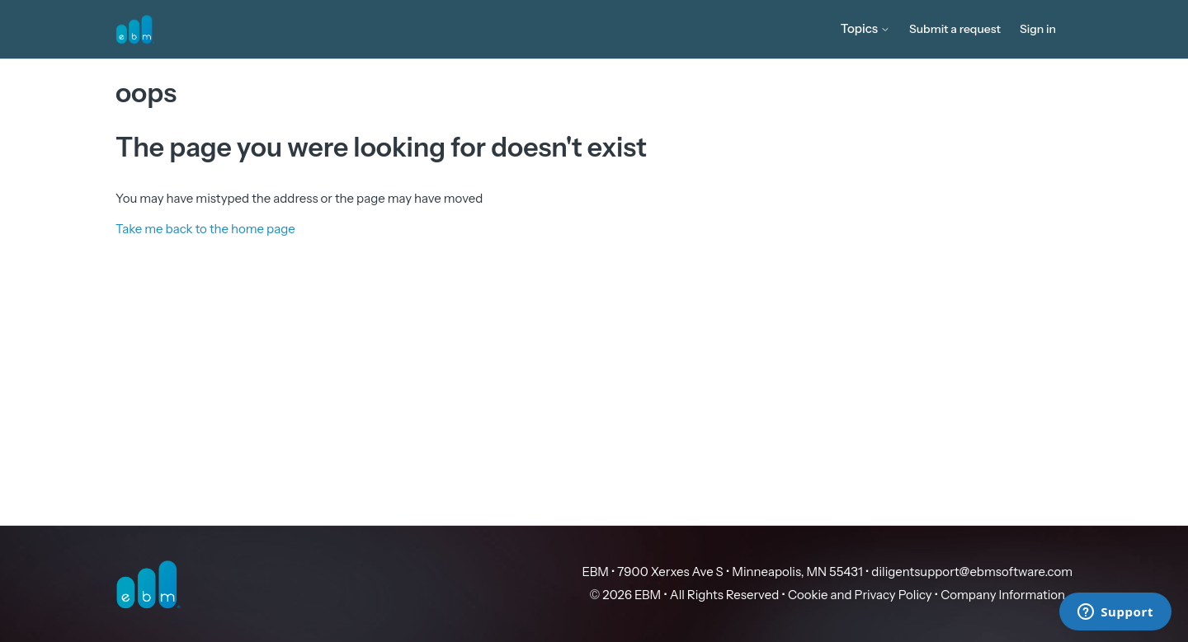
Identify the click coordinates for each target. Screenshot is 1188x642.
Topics (865, 28)
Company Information (1002, 594)
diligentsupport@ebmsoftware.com (971, 571)
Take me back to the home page (205, 229)
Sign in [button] (1038, 28)
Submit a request (955, 28)
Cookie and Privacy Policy (860, 594)
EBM (595, 571)
